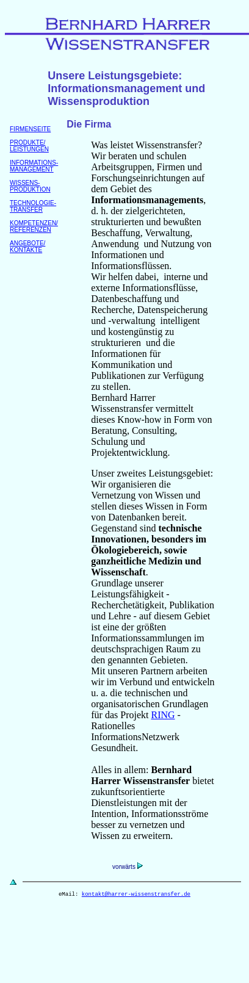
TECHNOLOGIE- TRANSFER (33, 206)
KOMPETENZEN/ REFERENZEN (34, 226)
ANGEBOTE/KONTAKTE (27, 246)
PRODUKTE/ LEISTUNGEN (29, 146)
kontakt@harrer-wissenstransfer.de (136, 895)
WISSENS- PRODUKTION (30, 186)
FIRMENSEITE (30, 129)
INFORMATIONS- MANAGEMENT (34, 166)
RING (163, 715)
